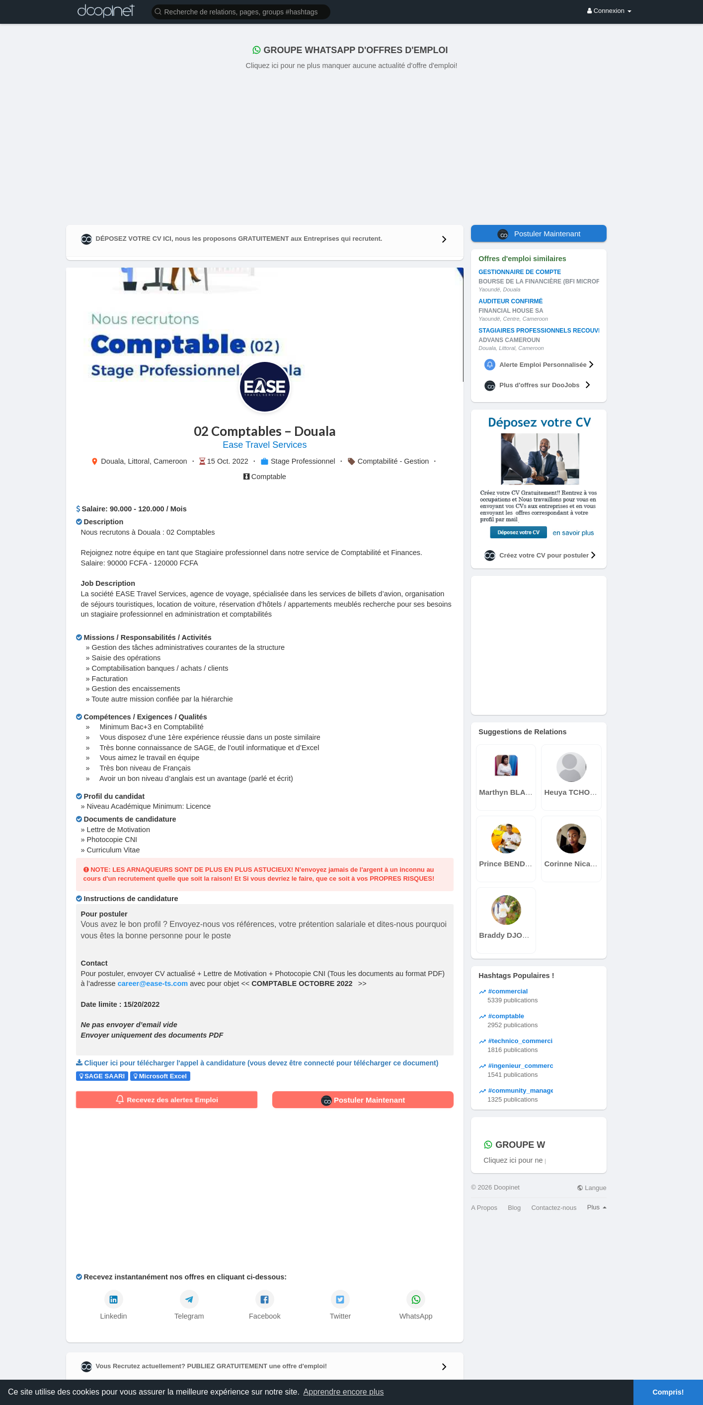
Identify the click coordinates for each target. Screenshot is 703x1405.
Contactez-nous (553, 1207)
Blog (514, 1207)
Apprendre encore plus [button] (344, 1392)
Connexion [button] (609, 10)
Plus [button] (597, 1207)
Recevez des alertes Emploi (166, 1100)
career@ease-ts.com (153, 983)
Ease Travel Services (265, 445)
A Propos (484, 1207)
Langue (592, 1188)
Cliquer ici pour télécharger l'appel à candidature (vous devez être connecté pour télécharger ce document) (261, 1063)
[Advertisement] (352, 145)
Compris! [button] (668, 1392)
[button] (241, 11)
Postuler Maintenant (363, 1100)
